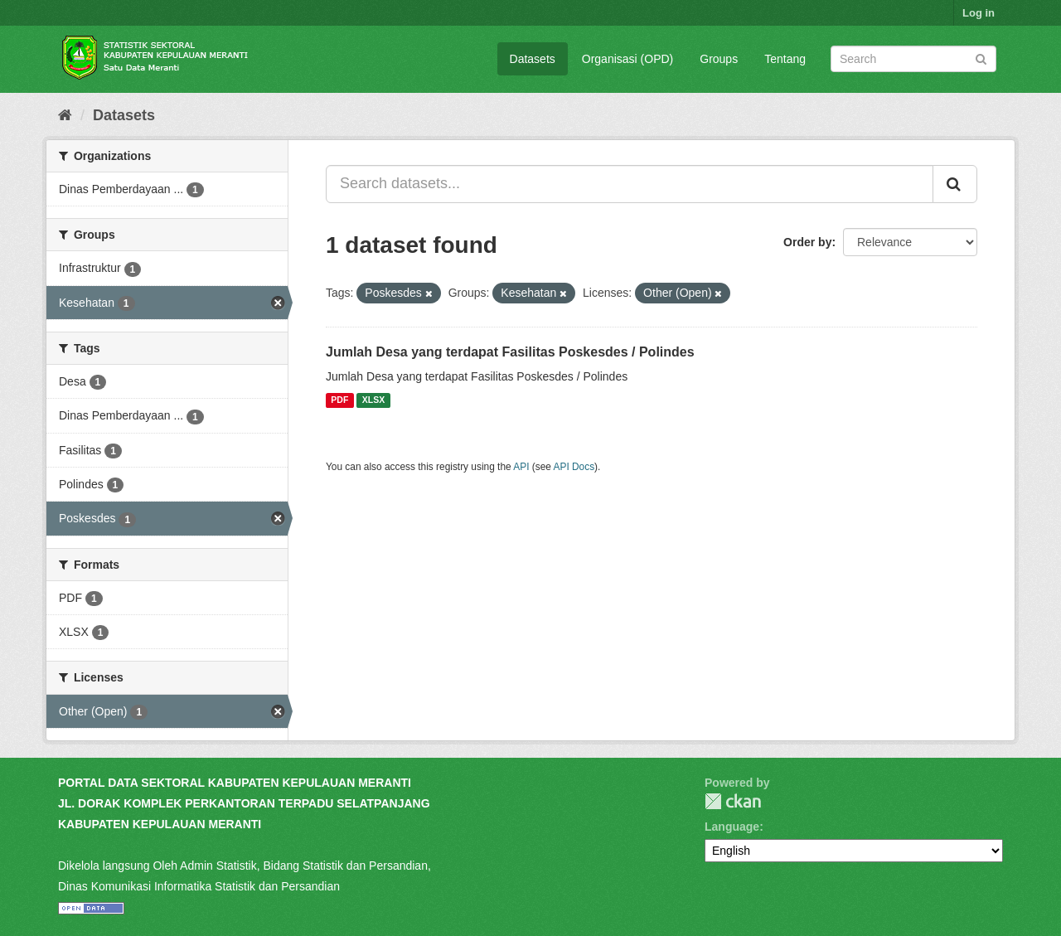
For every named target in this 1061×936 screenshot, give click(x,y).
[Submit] (981, 58)
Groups (719, 58)
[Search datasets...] (629, 184)
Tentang (785, 58)
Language (732, 826)
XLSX (373, 400)
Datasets (532, 58)
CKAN (733, 801)
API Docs (574, 467)
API (521, 467)
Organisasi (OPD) (627, 58)
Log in (978, 13)
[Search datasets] (913, 59)
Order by (807, 242)
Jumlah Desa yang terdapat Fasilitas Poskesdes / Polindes (510, 352)
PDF (339, 400)
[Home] (65, 115)
